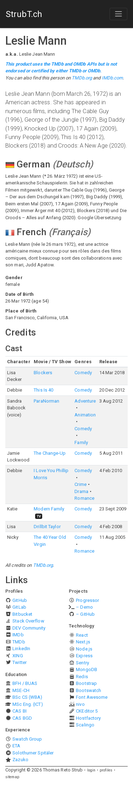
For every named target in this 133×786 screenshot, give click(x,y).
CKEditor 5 (87, 711)
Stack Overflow (28, 621)
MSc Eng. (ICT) (27, 704)
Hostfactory (88, 718)
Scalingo (85, 724)
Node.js (84, 649)
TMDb (18, 641)
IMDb (17, 634)
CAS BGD (22, 718)
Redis (82, 676)
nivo (80, 704)
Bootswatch (88, 690)
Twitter (19, 662)
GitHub (19, 600)
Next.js (83, 641)
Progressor (87, 600)
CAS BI (19, 711)
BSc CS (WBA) (27, 697)
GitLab (19, 607)
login (91, 770)
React (82, 635)
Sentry (82, 662)
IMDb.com (112, 78)
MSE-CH (20, 690)
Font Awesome (91, 697)
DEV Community (28, 628)
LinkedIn (21, 648)
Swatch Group (27, 739)
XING (17, 655)
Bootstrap (86, 683)
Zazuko (20, 759)
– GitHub (85, 614)
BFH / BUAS (24, 683)
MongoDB (86, 669)
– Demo (84, 607)
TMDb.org (82, 78)
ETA (16, 745)
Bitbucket (22, 614)
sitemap (12, 777)
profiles (106, 770)
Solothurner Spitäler (33, 752)
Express (84, 655)
